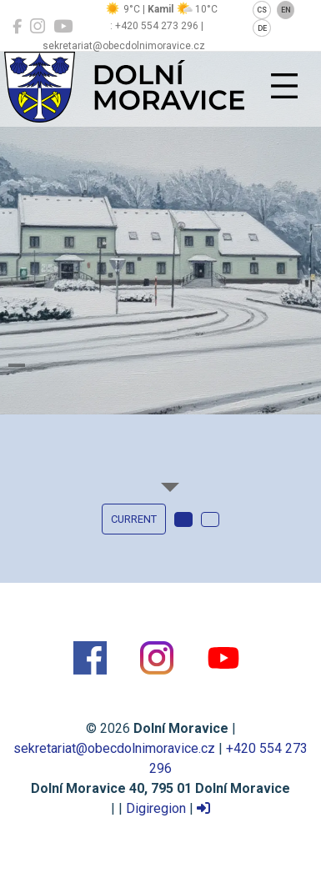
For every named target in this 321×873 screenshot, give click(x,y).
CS (262, 10)
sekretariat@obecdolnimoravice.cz (114, 748)
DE (262, 28)
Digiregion (156, 808)
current (134, 519)
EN (286, 10)
